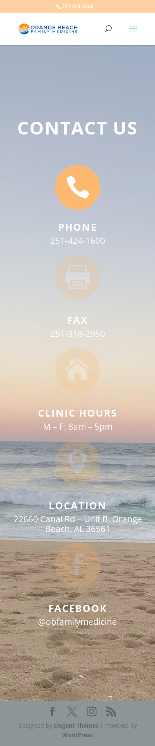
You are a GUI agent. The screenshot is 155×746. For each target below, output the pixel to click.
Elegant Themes (76, 725)
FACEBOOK (77, 608)
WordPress (77, 735)
